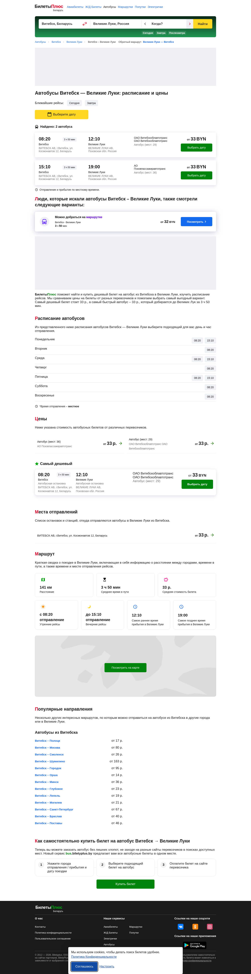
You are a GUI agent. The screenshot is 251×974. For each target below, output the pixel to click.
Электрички (155, 6)
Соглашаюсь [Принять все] (84, 966)
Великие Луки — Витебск (158, 41)
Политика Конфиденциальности (94, 956)
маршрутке (94, 217)
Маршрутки (125, 6)
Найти (203, 24)
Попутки (140, 6)
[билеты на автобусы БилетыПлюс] (49, 908)
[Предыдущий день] (145, 24)
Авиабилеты (75, 6)
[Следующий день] (189, 24)
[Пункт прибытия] (116, 24)
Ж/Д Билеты (93, 6)
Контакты (40, 926)
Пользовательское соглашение (53, 938)
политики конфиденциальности (194, 960)
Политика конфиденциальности (53, 932)
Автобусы (109, 6)
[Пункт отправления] (64, 24)
